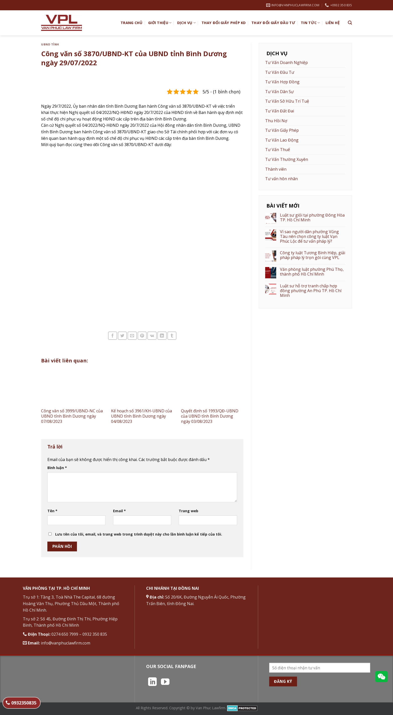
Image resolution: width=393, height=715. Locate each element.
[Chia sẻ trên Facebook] (112, 336)
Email (119, 510)
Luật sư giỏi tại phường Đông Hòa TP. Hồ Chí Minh (312, 217)
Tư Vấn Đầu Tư (279, 72)
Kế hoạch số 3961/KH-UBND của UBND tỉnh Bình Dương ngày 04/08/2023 (141, 416)
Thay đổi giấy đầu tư (273, 22)
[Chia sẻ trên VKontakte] (152, 336)
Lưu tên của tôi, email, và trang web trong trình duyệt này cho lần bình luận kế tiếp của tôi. (138, 534)
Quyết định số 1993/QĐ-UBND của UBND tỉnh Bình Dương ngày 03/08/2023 (209, 416)
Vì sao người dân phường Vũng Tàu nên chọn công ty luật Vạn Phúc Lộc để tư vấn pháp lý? (309, 236)
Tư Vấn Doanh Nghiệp (286, 62)
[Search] (350, 23)
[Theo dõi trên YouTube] (165, 682)
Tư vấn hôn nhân (281, 178)
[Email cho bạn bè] (132, 336)
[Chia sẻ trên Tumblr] (171, 336)
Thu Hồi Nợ (276, 120)
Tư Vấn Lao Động (282, 140)
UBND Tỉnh (50, 44)
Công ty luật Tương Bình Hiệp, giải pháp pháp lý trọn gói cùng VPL (312, 255)
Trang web (188, 510)
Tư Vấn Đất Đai (279, 111)
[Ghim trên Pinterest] (142, 336)
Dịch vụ (186, 22)
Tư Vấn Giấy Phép (282, 130)
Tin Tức (310, 22)
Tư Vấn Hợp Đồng (282, 82)
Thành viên (275, 169)
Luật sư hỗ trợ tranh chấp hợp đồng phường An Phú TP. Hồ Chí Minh (310, 291)
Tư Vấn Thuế (277, 149)
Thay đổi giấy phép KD (224, 22)
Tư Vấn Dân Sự (279, 91)
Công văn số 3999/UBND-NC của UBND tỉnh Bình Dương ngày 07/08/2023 (72, 416)
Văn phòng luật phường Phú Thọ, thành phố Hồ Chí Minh (312, 272)
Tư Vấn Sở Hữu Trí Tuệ (287, 101)
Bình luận (57, 467)
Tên (52, 510)
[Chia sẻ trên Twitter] (122, 336)
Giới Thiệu (159, 22)
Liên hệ (333, 22)
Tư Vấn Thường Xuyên (286, 159)
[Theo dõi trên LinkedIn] (152, 682)
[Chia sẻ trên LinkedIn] (161, 336)
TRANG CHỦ (132, 22)
